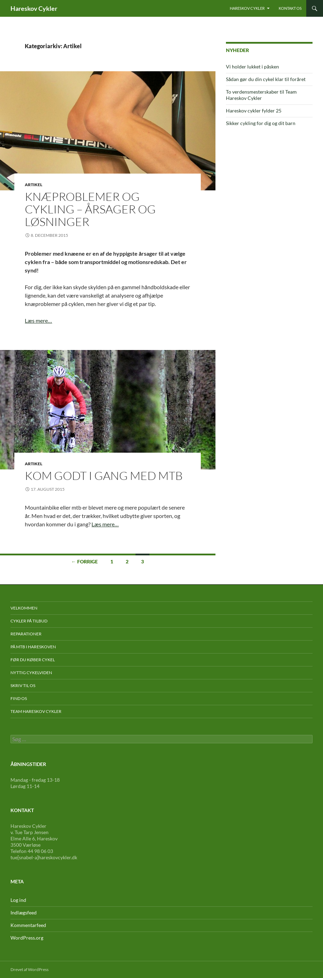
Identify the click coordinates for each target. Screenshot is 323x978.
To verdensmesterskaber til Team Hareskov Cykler (261, 95)
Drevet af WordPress (29, 969)
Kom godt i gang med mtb (104, 475)
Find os (18, 698)
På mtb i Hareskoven (33, 646)
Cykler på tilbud (28, 620)
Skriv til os (22, 685)
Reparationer (26, 633)
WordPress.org (26, 938)
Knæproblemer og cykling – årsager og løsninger (90, 209)
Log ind (18, 900)
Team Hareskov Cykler (35, 711)
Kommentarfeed (28, 925)
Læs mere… (38, 320)
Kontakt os (290, 8)
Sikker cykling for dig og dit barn (260, 123)
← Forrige (84, 561)
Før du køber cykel (32, 659)
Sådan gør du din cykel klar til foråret (266, 79)
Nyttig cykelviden (31, 672)
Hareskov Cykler (33, 8)
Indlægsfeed (23, 912)
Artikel (33, 184)
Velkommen (23, 608)
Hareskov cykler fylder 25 (253, 111)
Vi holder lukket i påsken (252, 67)
